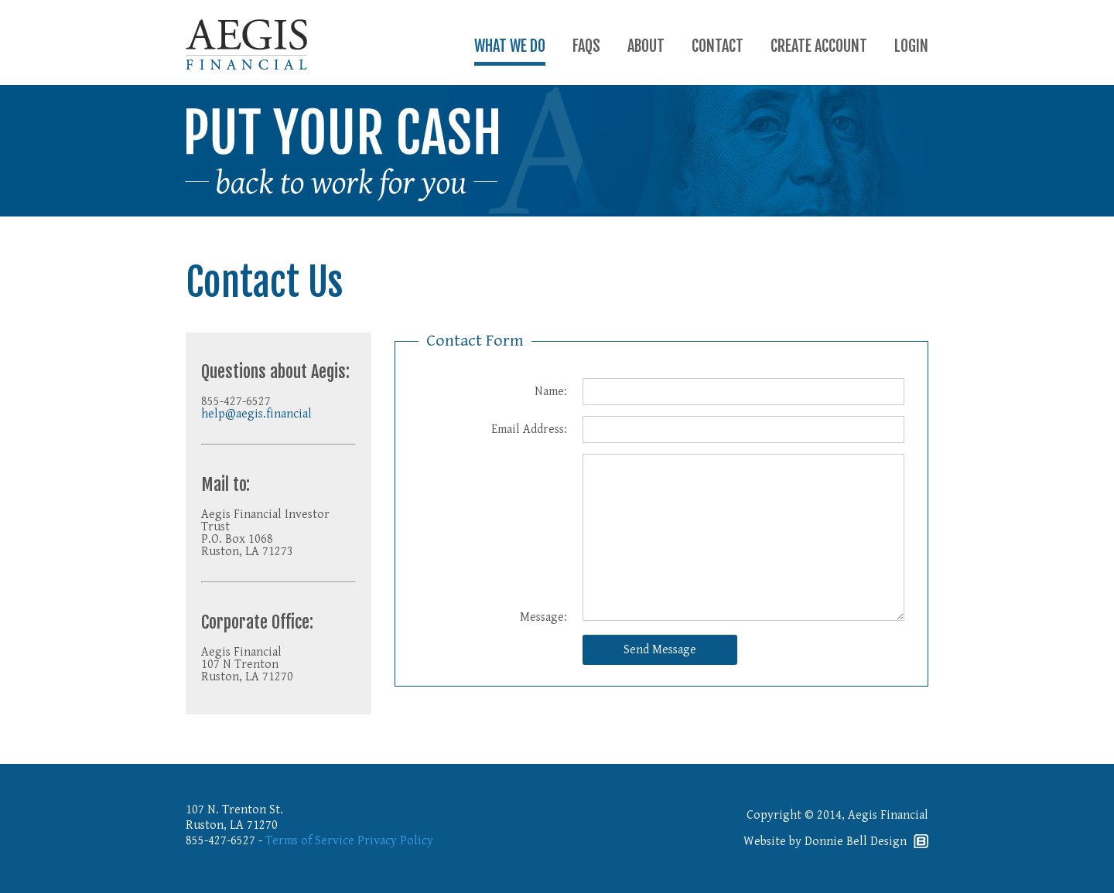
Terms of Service (309, 840)
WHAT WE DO (509, 46)
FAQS (586, 46)
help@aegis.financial (256, 414)
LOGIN (911, 46)
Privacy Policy (395, 840)
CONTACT (717, 46)
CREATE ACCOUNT (819, 46)
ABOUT (646, 46)
